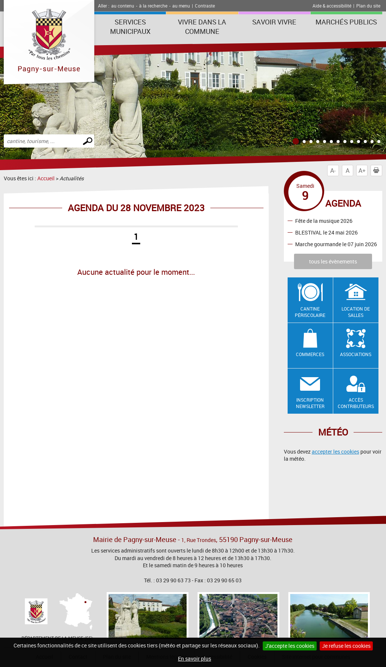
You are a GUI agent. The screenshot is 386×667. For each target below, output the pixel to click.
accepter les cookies (335, 451)
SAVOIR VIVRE (274, 21)
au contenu (122, 6)
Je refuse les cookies (346, 645)
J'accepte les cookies (289, 645)
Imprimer (377, 170)
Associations (355, 354)
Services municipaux (130, 26)
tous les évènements (333, 261)
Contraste (205, 6)
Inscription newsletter (310, 403)
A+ (362, 170)
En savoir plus (194, 658)
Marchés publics (346, 21)
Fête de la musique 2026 (323, 220)
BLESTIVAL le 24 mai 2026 (326, 232)
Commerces (310, 354)
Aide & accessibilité (331, 6)
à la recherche (153, 6)
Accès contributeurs (356, 403)
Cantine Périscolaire (310, 312)
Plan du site (368, 6)
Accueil (46, 178)
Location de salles (356, 312)
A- (332, 170)
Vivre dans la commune (202, 26)
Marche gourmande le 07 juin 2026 (336, 243)
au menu (181, 6)
